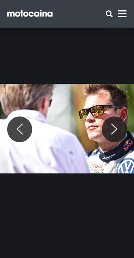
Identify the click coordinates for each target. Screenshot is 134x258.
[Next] (114, 129)
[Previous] (19, 129)
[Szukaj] (109, 13)
